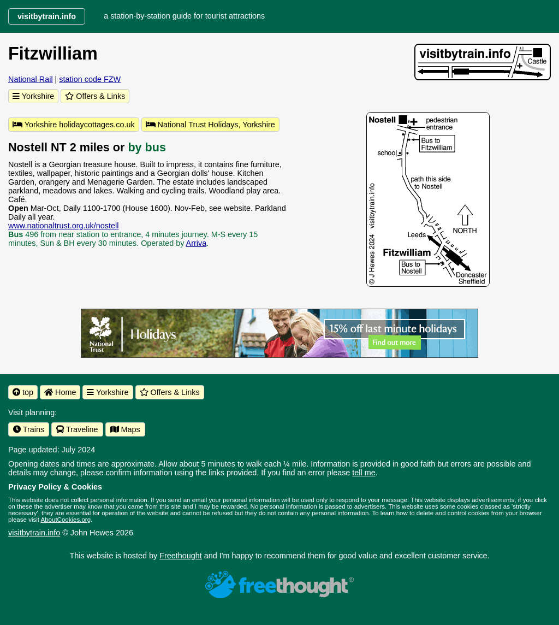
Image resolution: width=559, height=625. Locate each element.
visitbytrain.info (34, 532)
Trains (28, 429)
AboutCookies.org (66, 519)
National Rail (30, 79)
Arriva (196, 243)
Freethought (180, 555)
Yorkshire (33, 96)
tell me (363, 472)
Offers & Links (95, 96)
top (23, 392)
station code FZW (90, 79)
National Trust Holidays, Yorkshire (210, 124)
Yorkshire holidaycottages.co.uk (74, 124)
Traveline (77, 429)
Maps (125, 429)
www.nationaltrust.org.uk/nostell (63, 225)
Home (60, 392)
